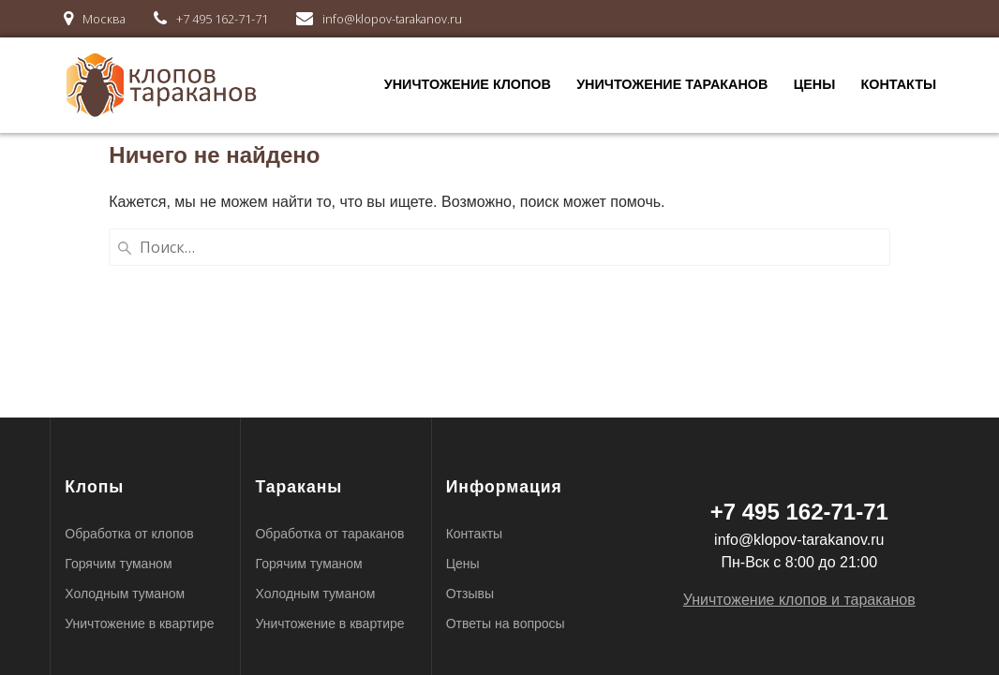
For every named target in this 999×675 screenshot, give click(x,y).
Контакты (898, 84)
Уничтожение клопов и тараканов (799, 600)
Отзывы (470, 593)
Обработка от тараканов (329, 533)
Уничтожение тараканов (672, 84)
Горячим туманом (118, 563)
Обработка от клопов (129, 533)
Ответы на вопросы (505, 623)
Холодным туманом (125, 593)
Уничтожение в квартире (139, 623)
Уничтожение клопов (467, 84)
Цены (815, 84)
